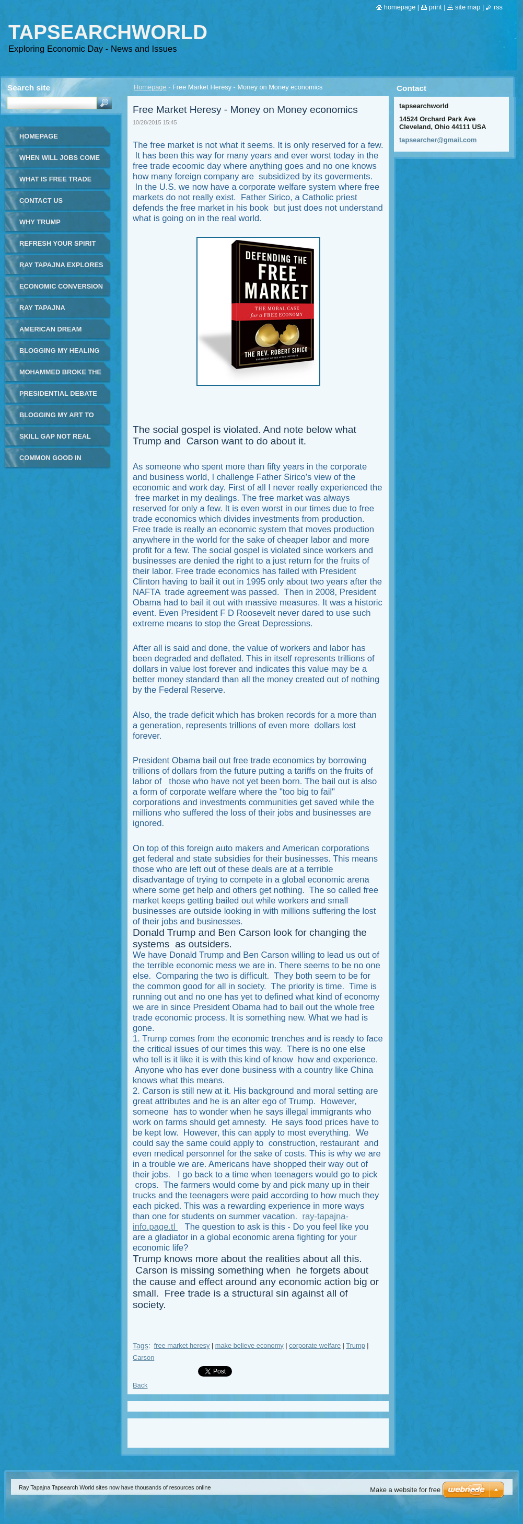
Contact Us (41, 200)
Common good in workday (50, 461)
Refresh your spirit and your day (57, 247)
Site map (467, 7)
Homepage (150, 87)
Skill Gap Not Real (55, 436)
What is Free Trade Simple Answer (55, 182)
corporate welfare (315, 1345)
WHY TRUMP (40, 222)
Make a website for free (405, 1490)
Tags (140, 1346)
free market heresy (182, 1345)
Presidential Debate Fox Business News (58, 397)
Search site (28, 87)
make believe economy (249, 1345)
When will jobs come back (59, 161)
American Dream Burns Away (50, 332)
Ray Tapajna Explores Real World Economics (61, 268)
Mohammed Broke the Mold (60, 375)
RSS (498, 7)
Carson (143, 1357)
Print (435, 7)
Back (140, 1385)
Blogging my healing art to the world (59, 354)
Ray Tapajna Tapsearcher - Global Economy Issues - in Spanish (53, 311)
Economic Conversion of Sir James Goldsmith (61, 289)
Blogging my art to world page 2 (56, 418)
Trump (355, 1345)
